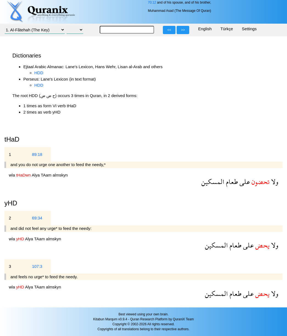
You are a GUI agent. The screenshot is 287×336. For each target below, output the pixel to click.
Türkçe (227, 28)
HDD (38, 72)
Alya (36, 175)
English (204, 28)
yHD (10, 203)
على (244, 181)
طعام (231, 181)
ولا (273, 181)
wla (12, 175)
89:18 (37, 154)
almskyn (60, 175)
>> (183, 30)
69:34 (37, 218)
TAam (46, 175)
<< (169, 30)
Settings (249, 28)
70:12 (152, 2)
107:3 (37, 266)
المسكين (212, 181)
